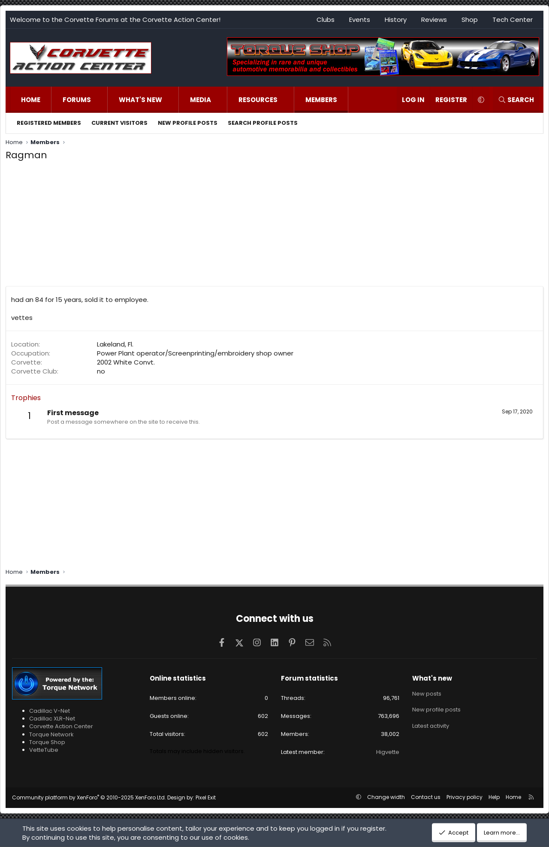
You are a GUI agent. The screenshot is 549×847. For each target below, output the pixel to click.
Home (30, 99)
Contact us (425, 797)
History (396, 19)
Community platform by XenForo (89, 797)
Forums (77, 99)
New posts (426, 693)
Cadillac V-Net (49, 711)
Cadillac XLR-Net (52, 718)
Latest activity (430, 724)
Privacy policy (464, 797)
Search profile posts (263, 123)
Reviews (434, 19)
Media (200, 99)
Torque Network (51, 734)
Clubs (326, 19)
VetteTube (43, 750)
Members (321, 99)
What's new (140, 99)
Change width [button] (386, 797)
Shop (470, 19)
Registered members (49, 123)
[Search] (516, 100)
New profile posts (187, 123)
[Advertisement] (274, 226)
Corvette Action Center (61, 726)
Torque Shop (47, 742)
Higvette (387, 752)
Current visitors (119, 123)
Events (359, 19)
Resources (258, 99)
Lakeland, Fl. (115, 344)
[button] (99, 100)
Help (494, 797)
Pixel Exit (206, 797)
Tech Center (512, 19)
